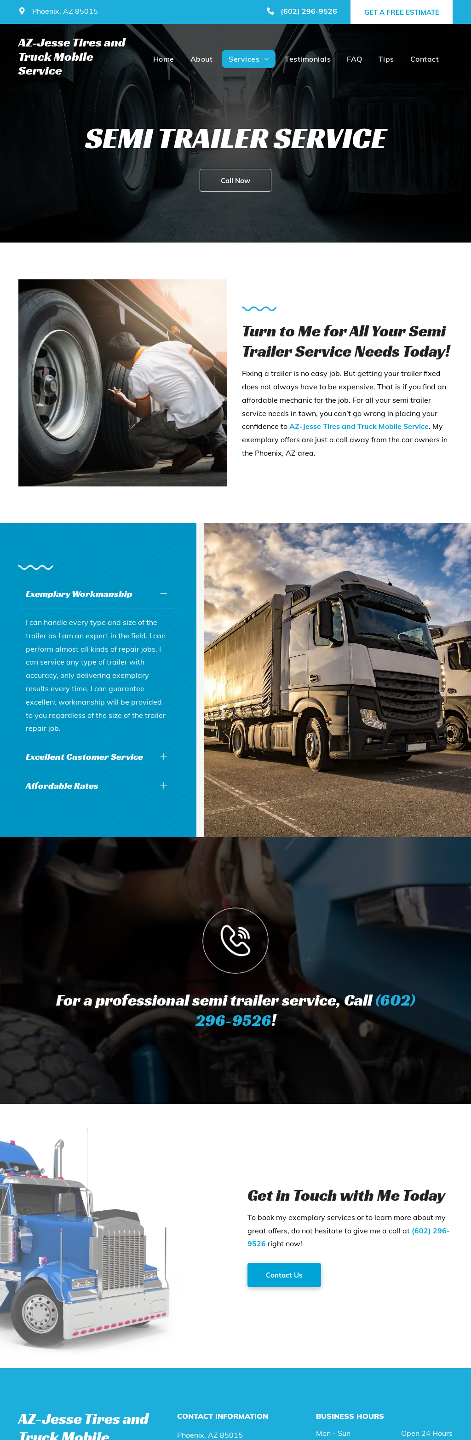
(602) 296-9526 (309, 11)
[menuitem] (162, 59)
